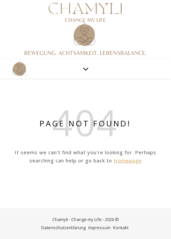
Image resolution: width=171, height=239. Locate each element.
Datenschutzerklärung (63, 227)
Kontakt (120, 227)
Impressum (99, 227)
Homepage (128, 160)
